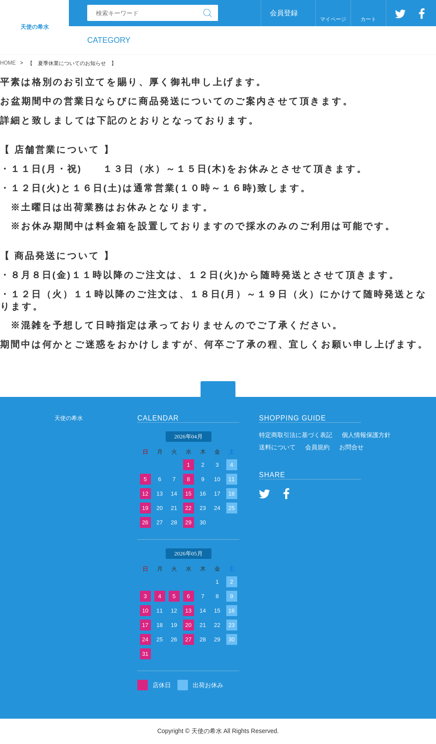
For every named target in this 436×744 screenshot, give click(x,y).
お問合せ (351, 447)
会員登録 (284, 13)
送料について (277, 447)
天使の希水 (68, 418)
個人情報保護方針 (366, 434)
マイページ (333, 19)
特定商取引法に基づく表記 (295, 434)
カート (368, 19)
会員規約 (317, 447)
